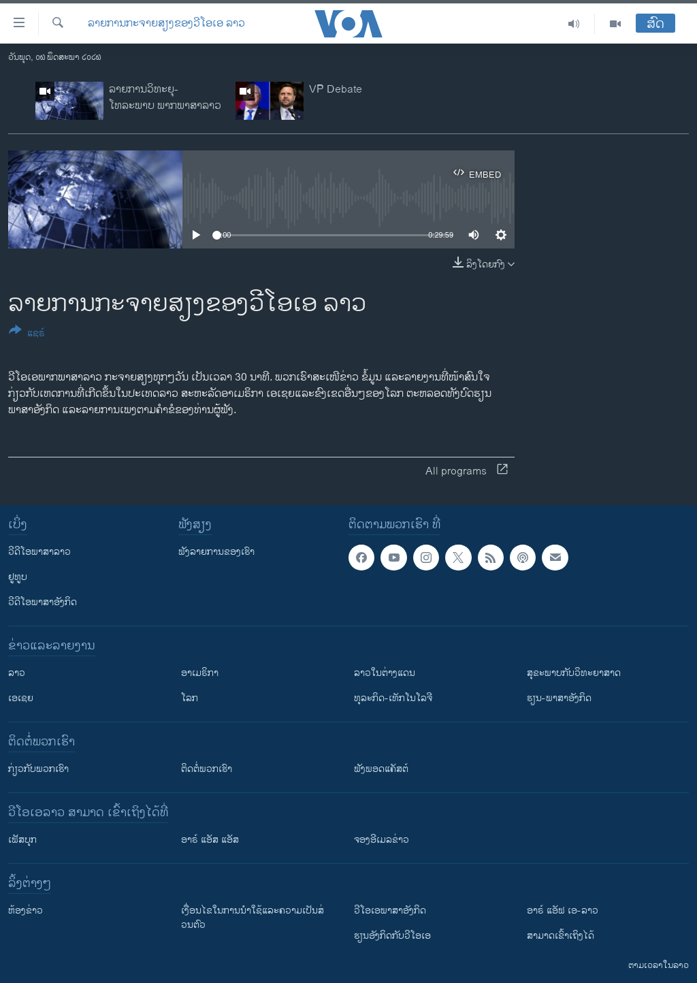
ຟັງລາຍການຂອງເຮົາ (216, 552)
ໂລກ (189, 698)
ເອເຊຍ (20, 698)
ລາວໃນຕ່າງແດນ (384, 673)
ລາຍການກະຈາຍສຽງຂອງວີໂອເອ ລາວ (166, 24)
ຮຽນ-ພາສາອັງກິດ (559, 698)
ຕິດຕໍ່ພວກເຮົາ (206, 769)
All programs (466, 471)
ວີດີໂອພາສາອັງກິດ (42, 602)
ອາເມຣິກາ (199, 673)
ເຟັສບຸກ (22, 840)
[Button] (27, 334)
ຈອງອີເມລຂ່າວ (381, 840)
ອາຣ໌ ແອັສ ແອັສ (210, 840)
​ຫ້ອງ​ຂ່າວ (25, 910)
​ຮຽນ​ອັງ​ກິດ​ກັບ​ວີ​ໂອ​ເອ (392, 936)
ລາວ (16, 673)
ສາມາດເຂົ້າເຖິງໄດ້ (560, 936)
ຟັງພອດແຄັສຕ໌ (381, 769)
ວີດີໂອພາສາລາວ (39, 552)
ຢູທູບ (17, 577)
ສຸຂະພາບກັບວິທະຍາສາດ (574, 673)
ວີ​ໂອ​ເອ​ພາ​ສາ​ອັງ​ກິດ (390, 910)
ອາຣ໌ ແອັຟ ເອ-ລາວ (562, 910)
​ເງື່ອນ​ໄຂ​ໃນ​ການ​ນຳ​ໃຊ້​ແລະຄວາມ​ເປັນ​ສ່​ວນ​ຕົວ (252, 917)
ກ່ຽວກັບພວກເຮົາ (38, 769)
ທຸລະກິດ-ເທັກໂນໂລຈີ (393, 698)
